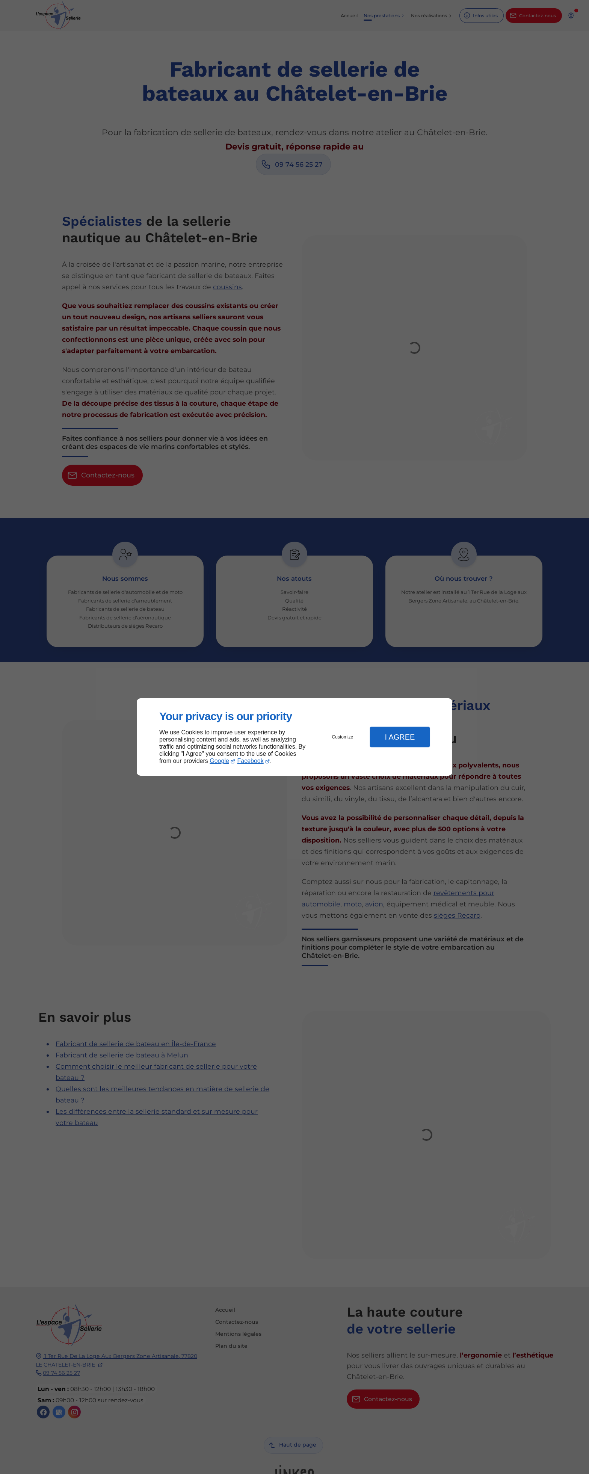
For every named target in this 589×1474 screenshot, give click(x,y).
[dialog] (294, 737)
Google (219, 761)
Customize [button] (342, 737)
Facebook (250, 761)
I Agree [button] (400, 737)
